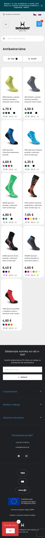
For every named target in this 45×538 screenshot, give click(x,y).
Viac (10, 531)
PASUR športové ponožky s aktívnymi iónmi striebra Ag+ (10, 205)
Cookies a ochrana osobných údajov (23, 515)
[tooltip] (4, 113)
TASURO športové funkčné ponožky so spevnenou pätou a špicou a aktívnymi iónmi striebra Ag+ (33, 260)
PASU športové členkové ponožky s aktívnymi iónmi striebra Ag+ (33, 152)
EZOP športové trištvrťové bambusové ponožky (11, 152)
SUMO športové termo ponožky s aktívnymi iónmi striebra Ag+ (10, 258)
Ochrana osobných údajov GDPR (22, 510)
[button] (34, 14)
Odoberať (22, 377)
